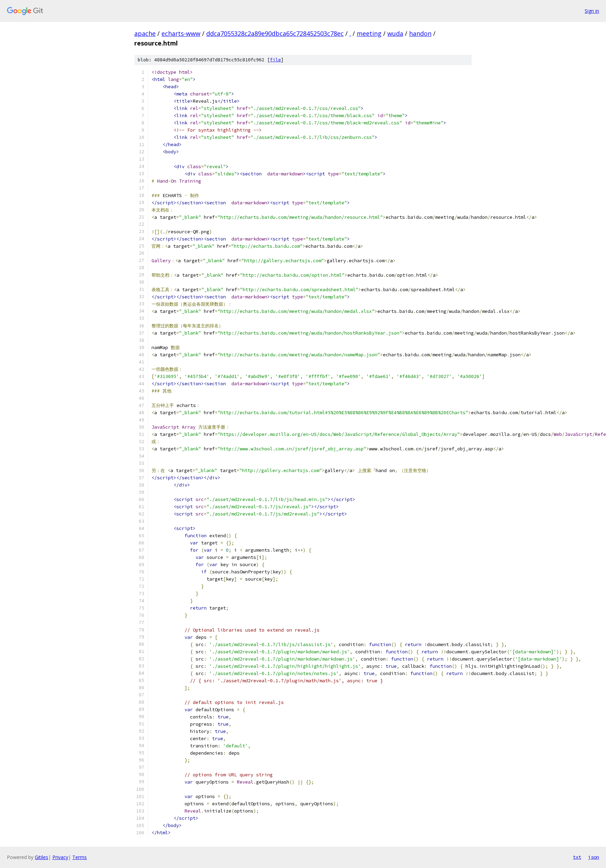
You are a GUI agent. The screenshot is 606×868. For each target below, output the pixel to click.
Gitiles (41, 857)
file (275, 60)
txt (577, 857)
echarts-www (180, 33)
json (593, 857)
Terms (79, 857)
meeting (369, 33)
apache (145, 33)
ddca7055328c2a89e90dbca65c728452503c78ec (275, 33)
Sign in (592, 11)
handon (420, 33)
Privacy (60, 857)
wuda (395, 33)
